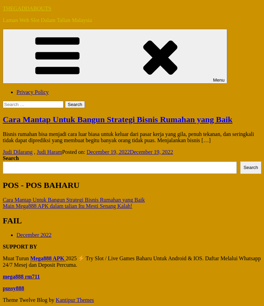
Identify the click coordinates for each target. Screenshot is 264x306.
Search (11, 158)
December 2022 (34, 235)
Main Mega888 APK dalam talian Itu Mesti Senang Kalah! (67, 206)
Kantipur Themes (75, 300)
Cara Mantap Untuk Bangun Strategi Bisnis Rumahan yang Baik (117, 119)
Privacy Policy (32, 92)
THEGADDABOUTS (27, 8)
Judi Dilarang (18, 152)
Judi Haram (49, 152)
